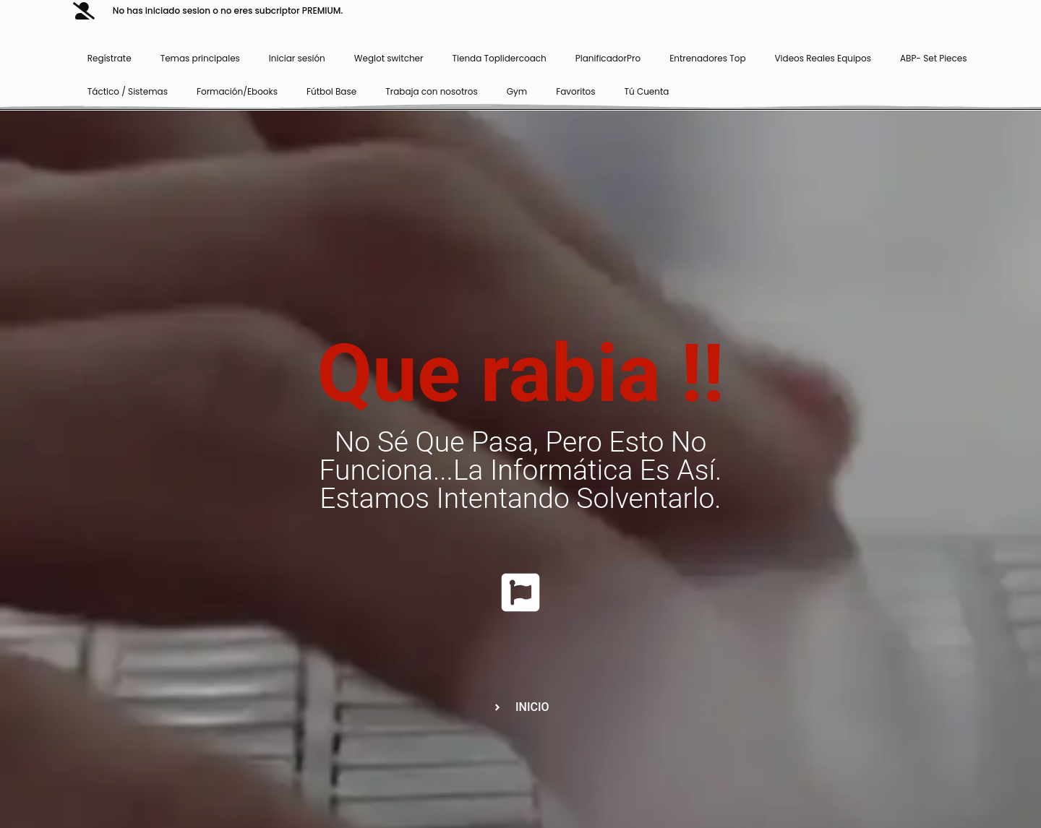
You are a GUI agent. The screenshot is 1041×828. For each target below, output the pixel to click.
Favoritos (575, 91)
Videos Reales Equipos (823, 58)
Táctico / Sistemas (127, 91)
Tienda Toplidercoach (500, 58)
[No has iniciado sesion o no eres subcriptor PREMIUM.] (84, 11)
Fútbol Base (331, 91)
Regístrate (109, 58)
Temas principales (200, 58)
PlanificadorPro (608, 58)
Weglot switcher (389, 58)
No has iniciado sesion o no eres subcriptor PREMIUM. (228, 10)
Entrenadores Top (707, 58)
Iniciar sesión (297, 58)
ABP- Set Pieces (933, 58)
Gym (517, 91)
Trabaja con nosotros (431, 91)
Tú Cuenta (647, 91)
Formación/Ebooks (237, 91)
